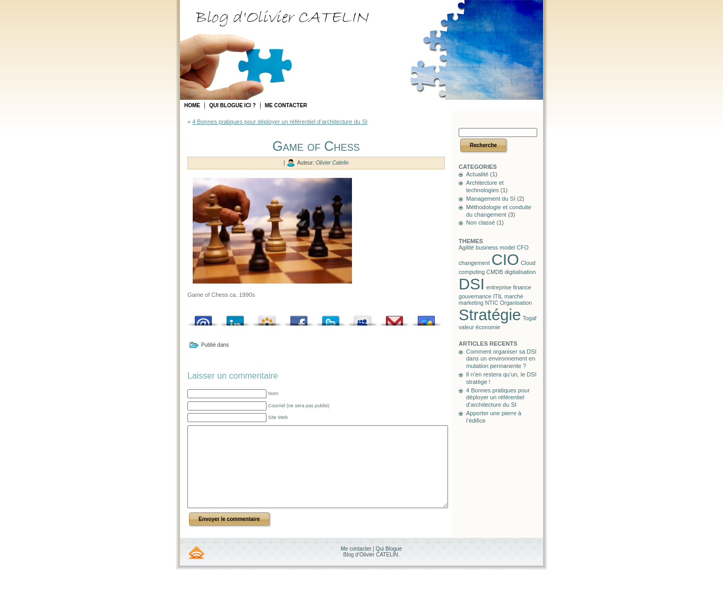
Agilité (466, 247)
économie (488, 327)
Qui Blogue (389, 565)
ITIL (498, 296)
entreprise (498, 287)
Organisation (516, 302)
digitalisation (520, 272)
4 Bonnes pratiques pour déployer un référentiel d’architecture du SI (279, 121)
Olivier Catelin (332, 163)
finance (522, 287)
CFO (523, 247)
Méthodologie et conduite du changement (498, 211)
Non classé (480, 222)
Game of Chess (315, 146)
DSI (472, 284)
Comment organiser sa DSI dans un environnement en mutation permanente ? (501, 359)
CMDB (494, 272)
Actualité (477, 174)
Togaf (529, 318)
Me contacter (357, 565)
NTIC (491, 302)
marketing (471, 302)
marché (513, 296)
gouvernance (475, 296)
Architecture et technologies (485, 186)
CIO (505, 259)
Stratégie (490, 314)
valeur (466, 327)
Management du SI (490, 198)
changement (474, 263)
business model (495, 247)
